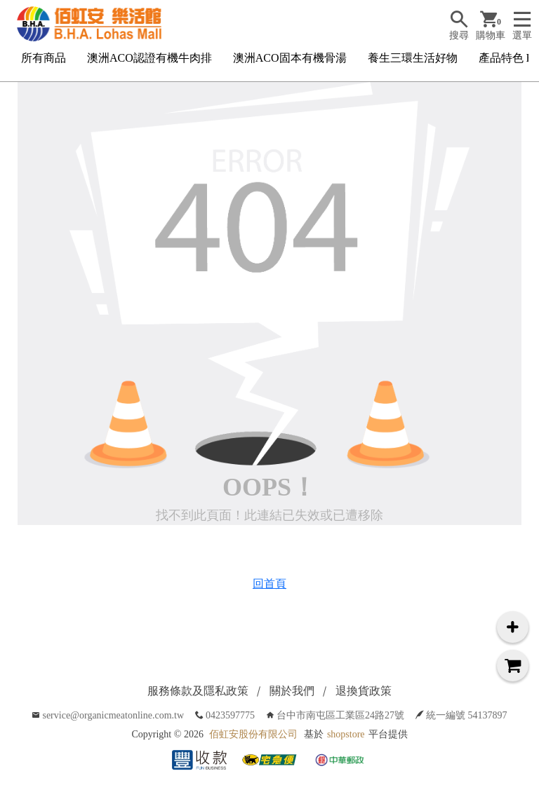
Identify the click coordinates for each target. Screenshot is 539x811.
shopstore (346, 734)
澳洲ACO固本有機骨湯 (290, 58)
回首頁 (269, 583)
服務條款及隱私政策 (197, 691)
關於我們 (292, 691)
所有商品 (43, 58)
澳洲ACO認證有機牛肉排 (149, 58)
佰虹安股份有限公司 (253, 734)
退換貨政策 (363, 691)
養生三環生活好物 (413, 58)
